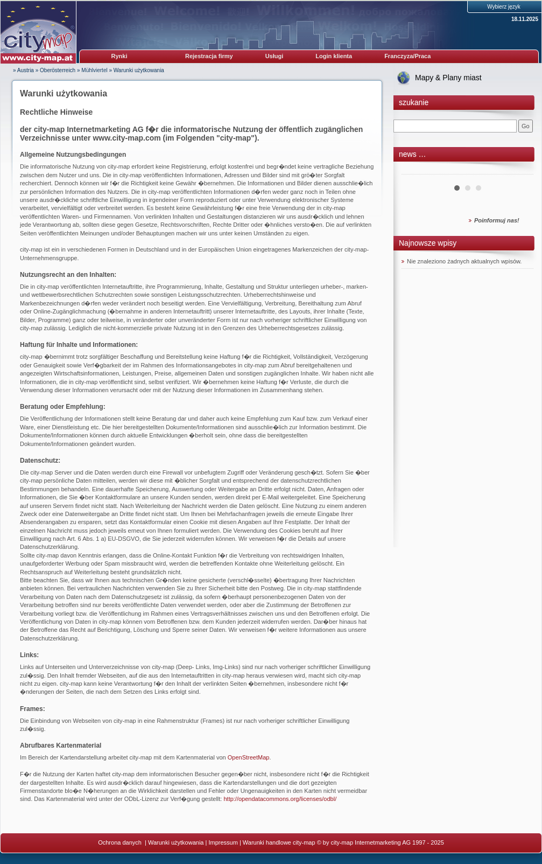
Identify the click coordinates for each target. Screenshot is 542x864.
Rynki (119, 56)
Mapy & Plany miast (448, 77)
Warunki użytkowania (139, 70)
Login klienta (333, 56)
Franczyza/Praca (407, 56)
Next (519, 170)
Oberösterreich (57, 70)
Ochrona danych (120, 842)
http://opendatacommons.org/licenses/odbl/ (279, 799)
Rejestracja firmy (209, 56)
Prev (415, 170)
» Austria (23, 70)
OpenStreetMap (249, 757)
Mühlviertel (94, 70)
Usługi (274, 56)
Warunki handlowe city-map (279, 842)
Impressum (222, 842)
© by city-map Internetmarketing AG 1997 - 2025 (380, 842)
